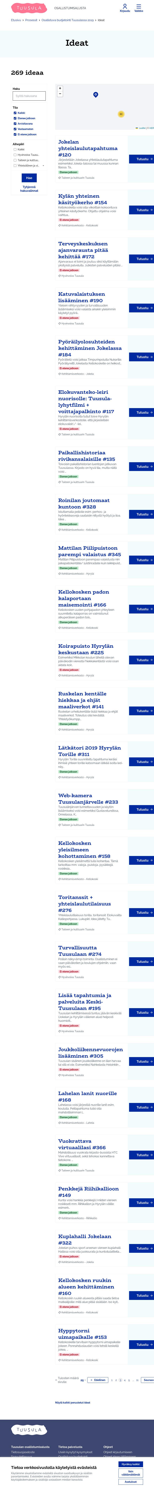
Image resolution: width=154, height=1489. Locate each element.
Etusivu (16, 20)
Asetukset (131, 1481)
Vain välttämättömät (131, 1473)
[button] (43, 165)
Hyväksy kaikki (131, 1464)
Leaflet (141, 128)
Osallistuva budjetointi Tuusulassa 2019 (68, 20)
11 (137, 1380)
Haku (16, 89)
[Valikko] (138, 8)
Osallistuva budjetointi (72, 1456)
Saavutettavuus (21, 1456)
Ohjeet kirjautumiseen (117, 1452)
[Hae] (29, 96)
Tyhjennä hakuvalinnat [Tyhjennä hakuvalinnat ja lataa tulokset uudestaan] (29, 188)
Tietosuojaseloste (23, 1452)
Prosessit (31, 20)
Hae (29, 178)
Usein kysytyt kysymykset (75, 1452)
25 (83, 1380)
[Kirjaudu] (125, 8)
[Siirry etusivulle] (48, 8)
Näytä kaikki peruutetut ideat (72, 1402)
